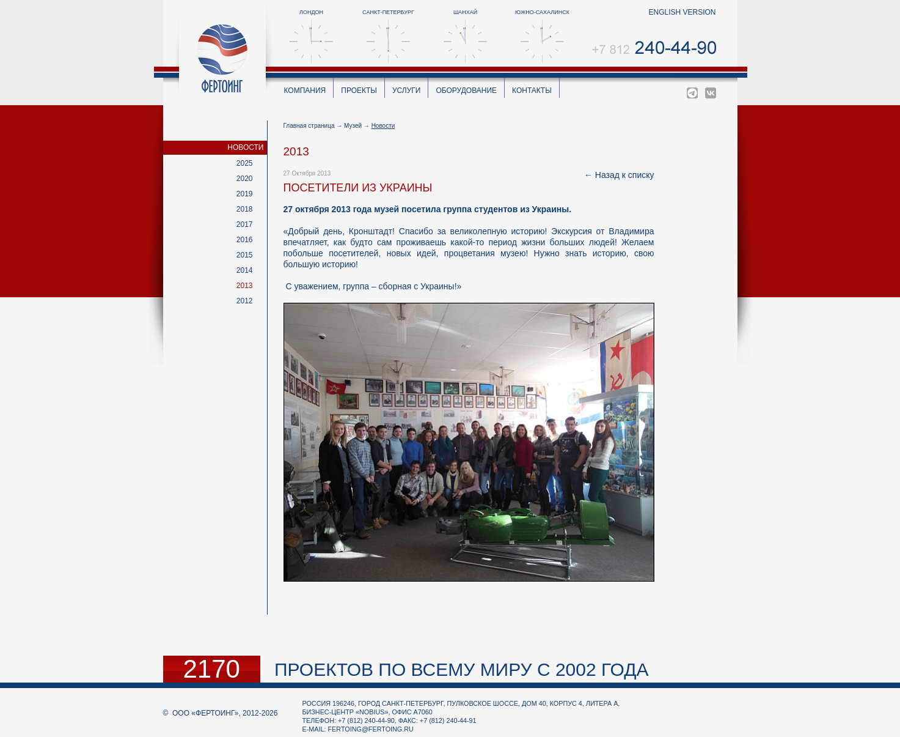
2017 (244, 224)
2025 (244, 163)
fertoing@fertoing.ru (371, 729)
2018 (244, 209)
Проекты (359, 90)
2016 (244, 239)
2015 (244, 255)
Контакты (532, 90)
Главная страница (309, 125)
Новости (245, 147)
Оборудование (466, 90)
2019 (244, 194)
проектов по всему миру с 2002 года (461, 669)
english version (681, 12)
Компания (305, 90)
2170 (211, 669)
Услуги (406, 90)
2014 (244, 270)
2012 (244, 301)
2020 (244, 178)
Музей (353, 125)
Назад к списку (624, 175)
